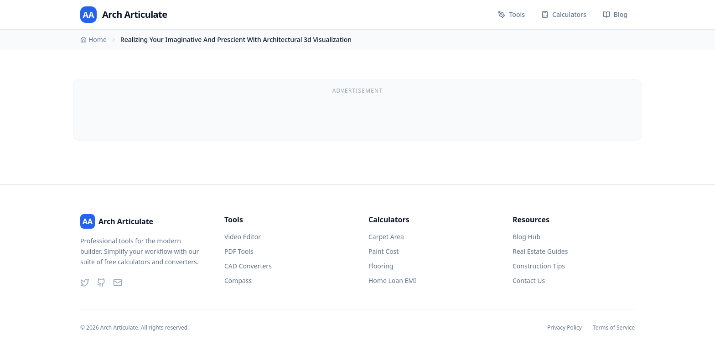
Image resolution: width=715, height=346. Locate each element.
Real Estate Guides (540, 251)
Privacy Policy (564, 327)
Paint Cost (383, 251)
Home (93, 39)
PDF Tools (239, 251)
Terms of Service (614, 327)
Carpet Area (386, 236)
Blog (615, 14)
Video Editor (242, 236)
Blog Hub (526, 236)
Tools (511, 14)
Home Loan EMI (392, 280)
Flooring (380, 266)
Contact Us (529, 280)
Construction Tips (539, 266)
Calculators (563, 14)
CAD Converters (248, 266)
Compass (238, 280)
